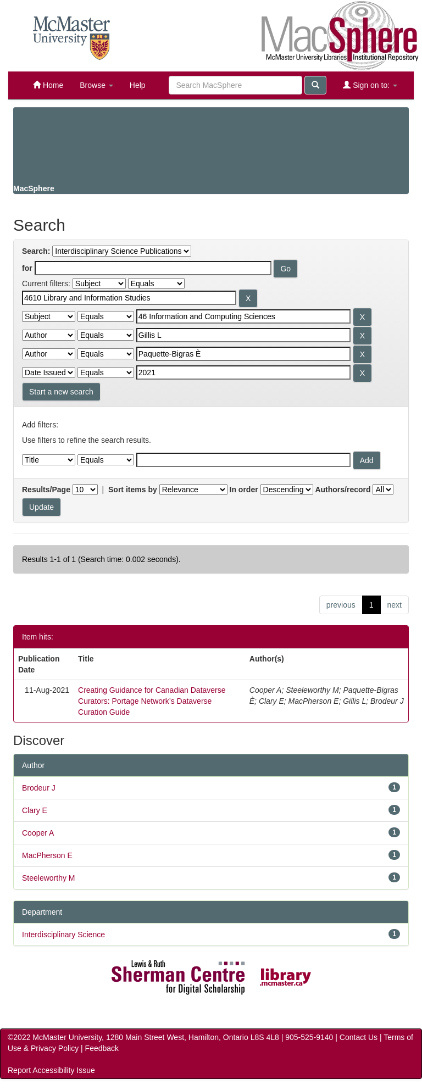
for (27, 268)
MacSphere (33, 188)
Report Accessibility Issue (51, 1070)
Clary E (34, 810)
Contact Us (358, 1037)
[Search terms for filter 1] (129, 298)
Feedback (102, 1048)
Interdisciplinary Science (63, 934)
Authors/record (342, 489)
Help (138, 85)
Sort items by (132, 489)
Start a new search (61, 391)
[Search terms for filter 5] (243, 372)
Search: (36, 251)
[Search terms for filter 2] (243, 316)
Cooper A (38, 832)
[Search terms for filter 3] (243, 335)
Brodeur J (38, 787)
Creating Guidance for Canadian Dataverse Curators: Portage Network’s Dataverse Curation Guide (152, 701)
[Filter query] (243, 460)
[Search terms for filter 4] (243, 354)
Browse (96, 85)
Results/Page (46, 489)
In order (244, 489)
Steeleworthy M (48, 878)
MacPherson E (47, 855)
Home (48, 85)
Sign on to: (370, 85)
